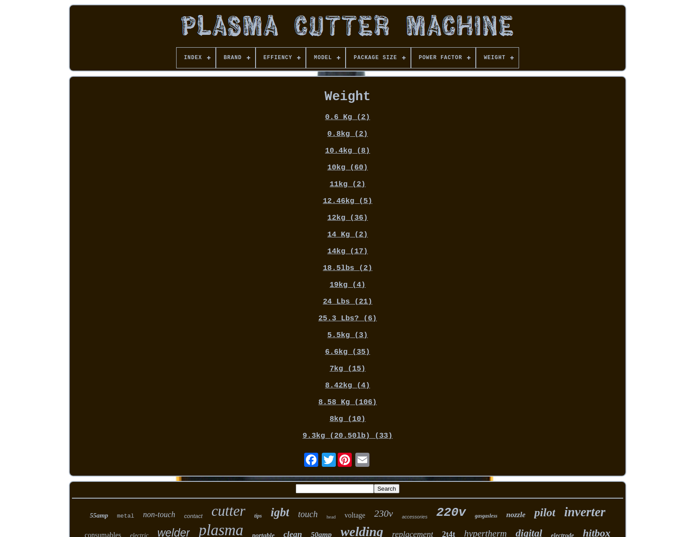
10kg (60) (348, 167)
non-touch (159, 514)
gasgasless (486, 516)
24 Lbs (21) (347, 301)
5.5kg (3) (348, 335)
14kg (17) (348, 251)
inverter (584, 512)
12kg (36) (348, 218)
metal (125, 516)
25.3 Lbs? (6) (347, 318)
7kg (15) (348, 368)
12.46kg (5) (347, 201)
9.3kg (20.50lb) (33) (347, 436)
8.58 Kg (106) (347, 402)
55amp (99, 515)
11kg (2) (348, 184)
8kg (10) (348, 419)
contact (193, 516)
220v (451, 512)
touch (307, 514)
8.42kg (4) (347, 385)
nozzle (515, 515)
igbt (280, 512)
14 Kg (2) (348, 234)
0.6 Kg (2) (347, 117)
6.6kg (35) (347, 352)
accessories (414, 516)
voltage (355, 515)
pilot (544, 512)
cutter (228, 511)
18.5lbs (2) (347, 268)
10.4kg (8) (347, 150)
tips (258, 516)
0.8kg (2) (348, 134)
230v (383, 513)
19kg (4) (348, 285)
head (331, 516)
